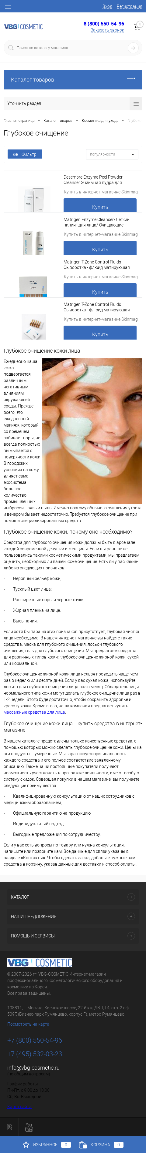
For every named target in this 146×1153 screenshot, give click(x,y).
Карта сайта (19, 1106)
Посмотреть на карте (28, 1024)
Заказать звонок (107, 30)
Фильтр (24, 154)
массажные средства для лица (34, 712)
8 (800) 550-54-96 (104, 23)
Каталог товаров (73, 79)
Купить (100, 207)
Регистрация (129, 6)
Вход (107, 6)
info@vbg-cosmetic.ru (33, 1067)
